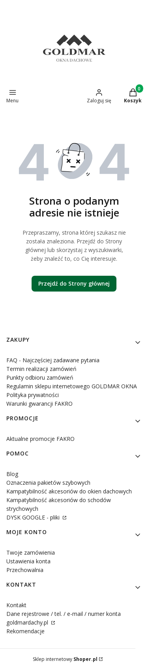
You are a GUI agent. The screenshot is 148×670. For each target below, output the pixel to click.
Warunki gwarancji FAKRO (39, 403)
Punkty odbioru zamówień (39, 377)
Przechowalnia (24, 570)
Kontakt (16, 605)
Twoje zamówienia (30, 552)
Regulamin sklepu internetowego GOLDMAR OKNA (71, 386)
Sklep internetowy (65, 659)
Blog (12, 474)
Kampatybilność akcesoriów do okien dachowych (69, 491)
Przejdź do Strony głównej (74, 283)
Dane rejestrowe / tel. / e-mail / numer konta (63, 613)
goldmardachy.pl (28, 622)
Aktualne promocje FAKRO (40, 438)
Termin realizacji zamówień (41, 369)
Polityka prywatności (32, 395)
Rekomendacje (25, 631)
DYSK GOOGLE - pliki (33, 517)
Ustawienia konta (28, 561)
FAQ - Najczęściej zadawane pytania (52, 360)
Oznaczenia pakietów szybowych (48, 482)
